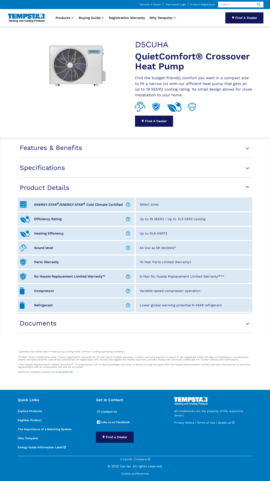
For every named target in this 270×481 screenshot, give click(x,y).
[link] (26, 18)
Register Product (30, 420)
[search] (258, 4)
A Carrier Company (133, 459)
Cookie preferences (135, 473)
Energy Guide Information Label (40, 447)
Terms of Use (206, 422)
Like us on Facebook (113, 422)
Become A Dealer (150, 4)
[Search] (240, 4)
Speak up (224, 422)
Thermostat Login (175, 4)
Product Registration (202, 4)
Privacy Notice (184, 422)
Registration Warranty (127, 18)
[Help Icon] (128, 204)
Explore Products (30, 411)
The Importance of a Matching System (45, 429)
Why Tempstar (28, 438)
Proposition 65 (64, 372)
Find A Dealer (246, 18)
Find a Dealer (116, 437)
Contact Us (107, 411)
